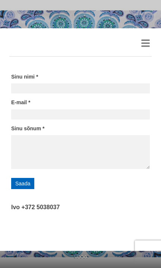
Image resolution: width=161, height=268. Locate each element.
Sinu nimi (23, 77)
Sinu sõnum (26, 128)
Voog (80, 256)
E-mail (19, 102)
